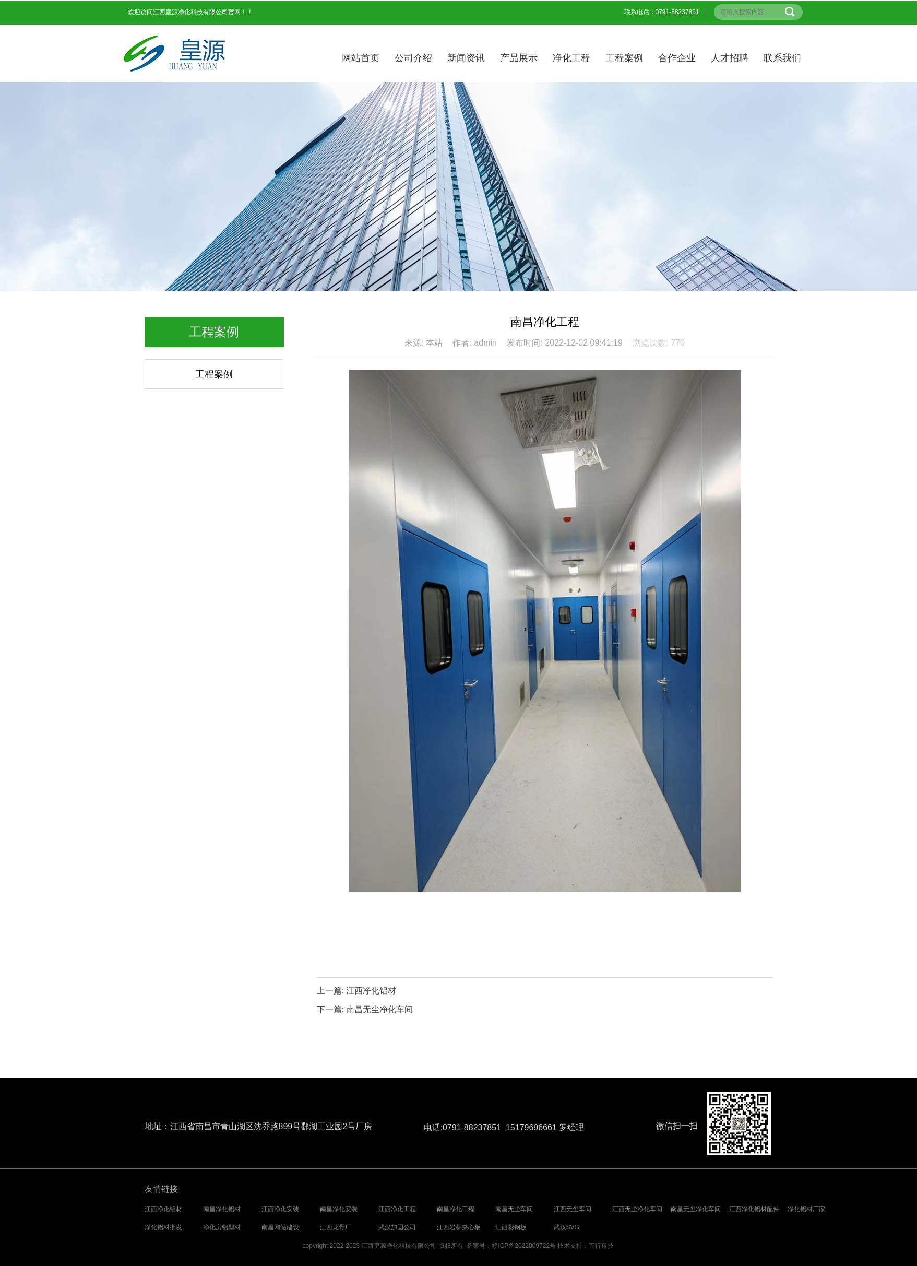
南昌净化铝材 (222, 1209)
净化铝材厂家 (806, 1209)
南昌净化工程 (455, 1209)
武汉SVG (566, 1227)
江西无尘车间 (572, 1209)
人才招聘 (729, 58)
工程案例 (624, 58)
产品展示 (519, 58)
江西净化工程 (397, 1209)
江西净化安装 (280, 1209)
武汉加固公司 (397, 1227)
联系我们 (782, 58)
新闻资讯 (466, 58)
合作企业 (677, 58)
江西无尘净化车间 (637, 1209)
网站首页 (360, 58)
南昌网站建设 (280, 1227)
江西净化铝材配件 (754, 1209)
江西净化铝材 (371, 990)
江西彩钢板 (511, 1227)
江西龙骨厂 (335, 1227)
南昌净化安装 (339, 1209)
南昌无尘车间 (514, 1209)
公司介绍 (413, 58)
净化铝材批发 (163, 1227)
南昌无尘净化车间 (379, 1009)
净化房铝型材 (222, 1227)
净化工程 (571, 58)
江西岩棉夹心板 (459, 1227)
